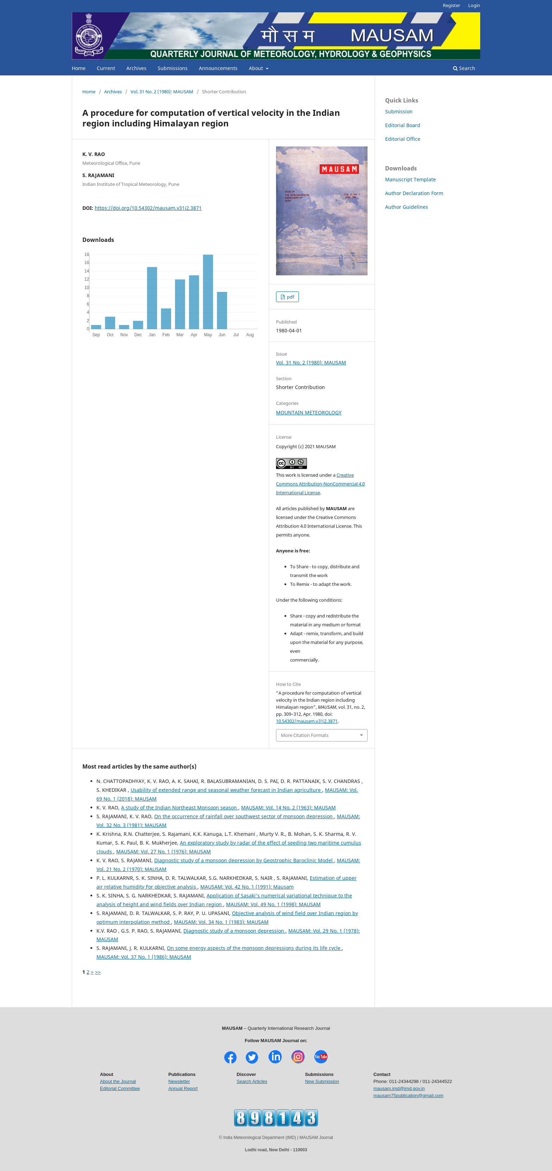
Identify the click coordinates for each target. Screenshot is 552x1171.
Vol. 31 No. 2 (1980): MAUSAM (162, 91)
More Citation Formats (304, 735)
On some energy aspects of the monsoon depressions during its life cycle (254, 948)
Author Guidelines (406, 206)
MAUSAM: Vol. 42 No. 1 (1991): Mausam (247, 886)
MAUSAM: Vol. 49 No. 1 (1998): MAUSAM (273, 904)
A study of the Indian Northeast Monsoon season (179, 807)
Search (464, 68)
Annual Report (182, 1088)
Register (451, 5)
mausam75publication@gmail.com (409, 1095)
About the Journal (118, 1081)
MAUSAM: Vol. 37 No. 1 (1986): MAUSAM (143, 956)
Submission (399, 111)
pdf (290, 297)
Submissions (173, 68)
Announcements (218, 68)
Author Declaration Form (414, 193)
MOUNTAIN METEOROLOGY (308, 412)
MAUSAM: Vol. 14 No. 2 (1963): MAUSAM (288, 807)
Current (106, 68)
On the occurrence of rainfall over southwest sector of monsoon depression (244, 816)
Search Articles (252, 1081)
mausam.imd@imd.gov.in (399, 1088)
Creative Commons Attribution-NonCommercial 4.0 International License (320, 484)
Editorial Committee (120, 1088)
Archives (136, 68)
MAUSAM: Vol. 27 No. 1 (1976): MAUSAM (163, 851)
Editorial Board (402, 125)
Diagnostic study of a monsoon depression (234, 930)
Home (79, 68)
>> (98, 972)
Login (474, 5)
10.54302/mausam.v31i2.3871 (307, 721)
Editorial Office (402, 139)
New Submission (322, 1081)
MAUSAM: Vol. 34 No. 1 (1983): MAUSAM (221, 922)
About (256, 68)
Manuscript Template (410, 179)
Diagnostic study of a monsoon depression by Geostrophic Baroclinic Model (244, 860)
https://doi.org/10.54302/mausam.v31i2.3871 (148, 208)
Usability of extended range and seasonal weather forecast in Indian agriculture (226, 790)
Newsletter (179, 1081)
